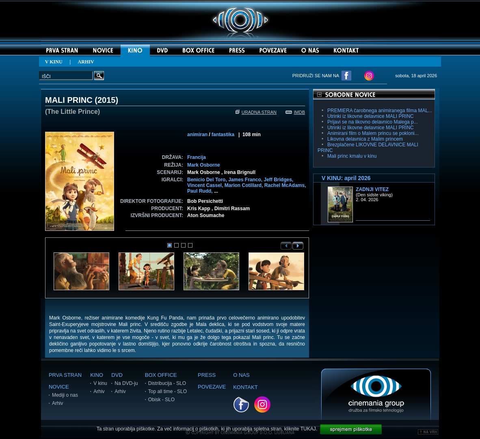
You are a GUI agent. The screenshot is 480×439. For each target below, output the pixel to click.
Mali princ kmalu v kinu (351, 156)
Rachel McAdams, (285, 185)
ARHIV (86, 62)
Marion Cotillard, (244, 185)
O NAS (241, 375)
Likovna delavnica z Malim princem (365, 139)
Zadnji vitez (372, 189)
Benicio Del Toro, (207, 180)
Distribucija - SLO (167, 383)
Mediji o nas (65, 395)
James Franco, (246, 180)
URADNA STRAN (256, 112)
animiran (197, 134)
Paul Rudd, (200, 191)
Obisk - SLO (161, 399)
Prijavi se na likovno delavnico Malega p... (372, 122)
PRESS (207, 375)
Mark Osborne (203, 165)
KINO (96, 375)
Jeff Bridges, (279, 180)
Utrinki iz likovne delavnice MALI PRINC (370, 116)
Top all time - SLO (167, 391)
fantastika (223, 134)
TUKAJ (308, 429)
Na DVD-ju (126, 383)
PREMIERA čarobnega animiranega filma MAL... (379, 110)
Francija (196, 157)
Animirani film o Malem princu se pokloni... (373, 133)
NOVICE (59, 387)
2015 (106, 100)
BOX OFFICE (161, 375)
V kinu (100, 383)
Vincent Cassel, (206, 185)
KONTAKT (245, 387)
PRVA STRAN (65, 375)
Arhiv (57, 403)
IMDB (295, 112)
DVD (116, 375)
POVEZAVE (212, 387)
